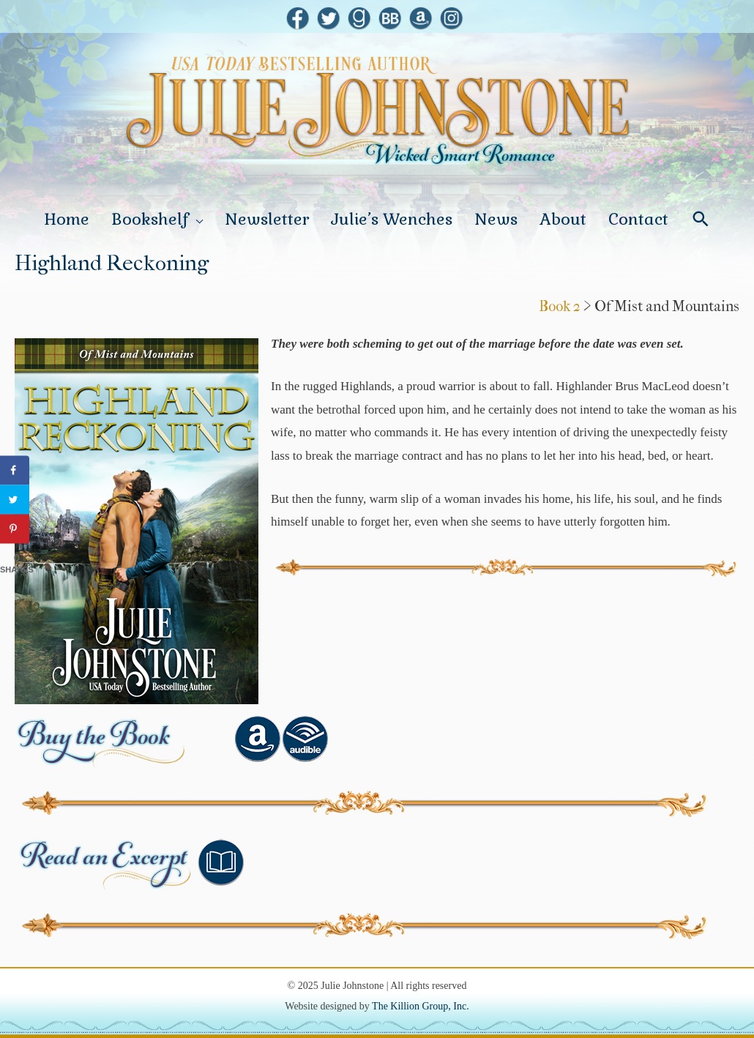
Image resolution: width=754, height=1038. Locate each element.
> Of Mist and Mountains (661, 306)
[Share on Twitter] (14, 500)
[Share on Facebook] (14, 470)
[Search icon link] (701, 219)
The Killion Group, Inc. (420, 1006)
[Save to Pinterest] (14, 529)
